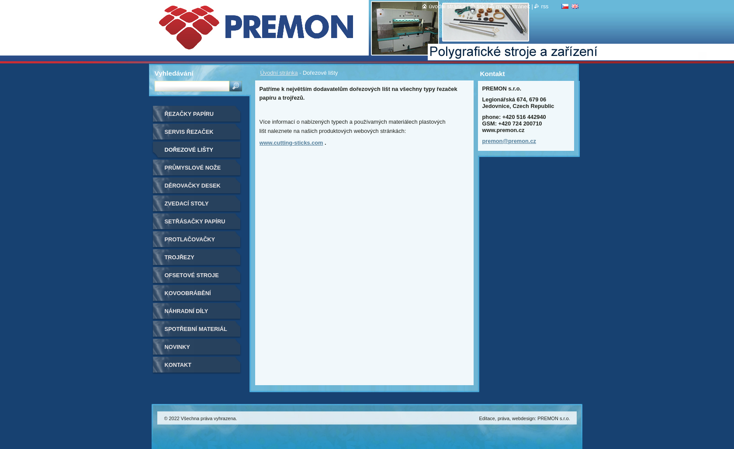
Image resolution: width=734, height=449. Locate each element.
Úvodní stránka (279, 73)
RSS (544, 6)
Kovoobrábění (188, 293)
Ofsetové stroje (192, 275)
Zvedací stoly (187, 203)
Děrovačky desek (193, 185)
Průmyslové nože (193, 167)
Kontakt (178, 365)
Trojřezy (179, 257)
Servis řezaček (189, 132)
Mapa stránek (513, 6)
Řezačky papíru (189, 114)
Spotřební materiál (196, 329)
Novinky (177, 347)
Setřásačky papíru (195, 221)
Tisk (481, 6)
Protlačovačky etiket (190, 242)
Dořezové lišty (189, 149)
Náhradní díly (186, 311)
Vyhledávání (174, 73)
